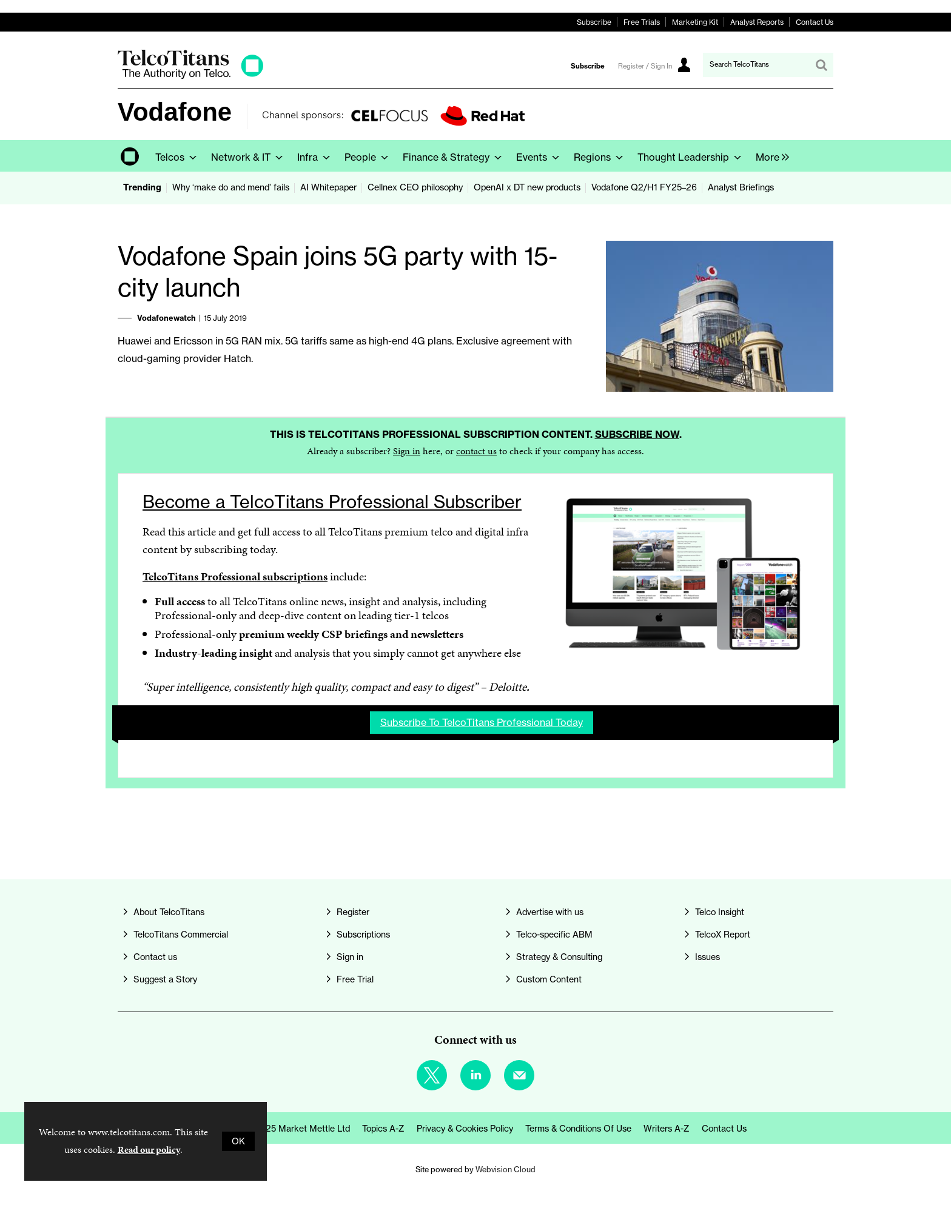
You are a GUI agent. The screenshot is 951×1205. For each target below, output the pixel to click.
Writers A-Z (667, 1128)
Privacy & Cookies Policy (465, 1128)
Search (821, 65)
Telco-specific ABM (554, 934)
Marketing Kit (695, 22)
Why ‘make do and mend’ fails (230, 187)
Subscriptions (363, 934)
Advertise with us (549, 912)
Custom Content (549, 979)
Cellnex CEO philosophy (415, 187)
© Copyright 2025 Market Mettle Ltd (277, 1128)
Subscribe (594, 22)
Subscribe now (637, 434)
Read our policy (149, 1149)
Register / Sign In (645, 66)
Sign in (406, 451)
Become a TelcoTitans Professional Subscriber (332, 502)
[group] (769, 156)
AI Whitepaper (328, 187)
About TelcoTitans (168, 912)
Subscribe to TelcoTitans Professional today (481, 722)
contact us (476, 451)
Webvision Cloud (506, 1169)
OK (238, 1141)
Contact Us (814, 22)
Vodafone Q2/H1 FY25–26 (644, 187)
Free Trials (641, 22)
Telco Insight (719, 912)
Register (353, 912)
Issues (707, 957)
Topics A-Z (383, 1128)
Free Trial (355, 979)
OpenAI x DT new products (527, 187)
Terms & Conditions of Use (578, 1128)
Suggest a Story (165, 979)
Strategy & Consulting (559, 957)
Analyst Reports (757, 22)
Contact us (155, 957)
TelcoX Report (722, 934)
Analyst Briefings (741, 187)
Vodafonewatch (166, 318)
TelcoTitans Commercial (180, 934)
